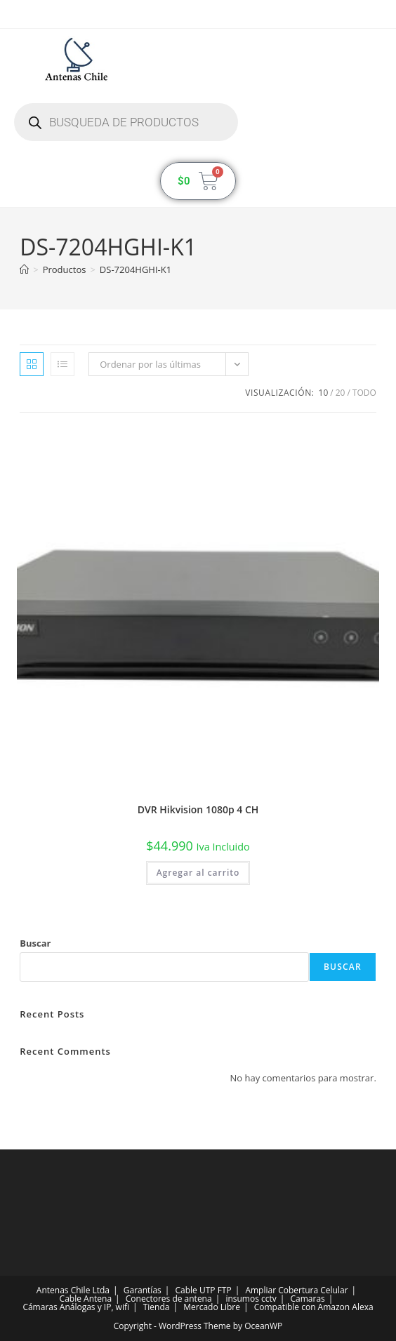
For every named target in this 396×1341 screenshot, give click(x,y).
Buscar (35, 943)
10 (324, 393)
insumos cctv (250, 1299)
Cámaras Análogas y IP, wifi (75, 1307)
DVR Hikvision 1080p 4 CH (198, 809)
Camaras (308, 1299)
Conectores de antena (169, 1299)
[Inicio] (24, 269)
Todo (364, 393)
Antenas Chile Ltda (73, 1290)
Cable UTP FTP (204, 1290)
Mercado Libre (211, 1307)
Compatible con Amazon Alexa (314, 1307)
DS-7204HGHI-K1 (135, 269)
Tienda (156, 1307)
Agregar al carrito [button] (198, 873)
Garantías (142, 1290)
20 (340, 393)
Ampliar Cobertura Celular (296, 1290)
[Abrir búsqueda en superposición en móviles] (126, 122)
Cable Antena (86, 1299)
